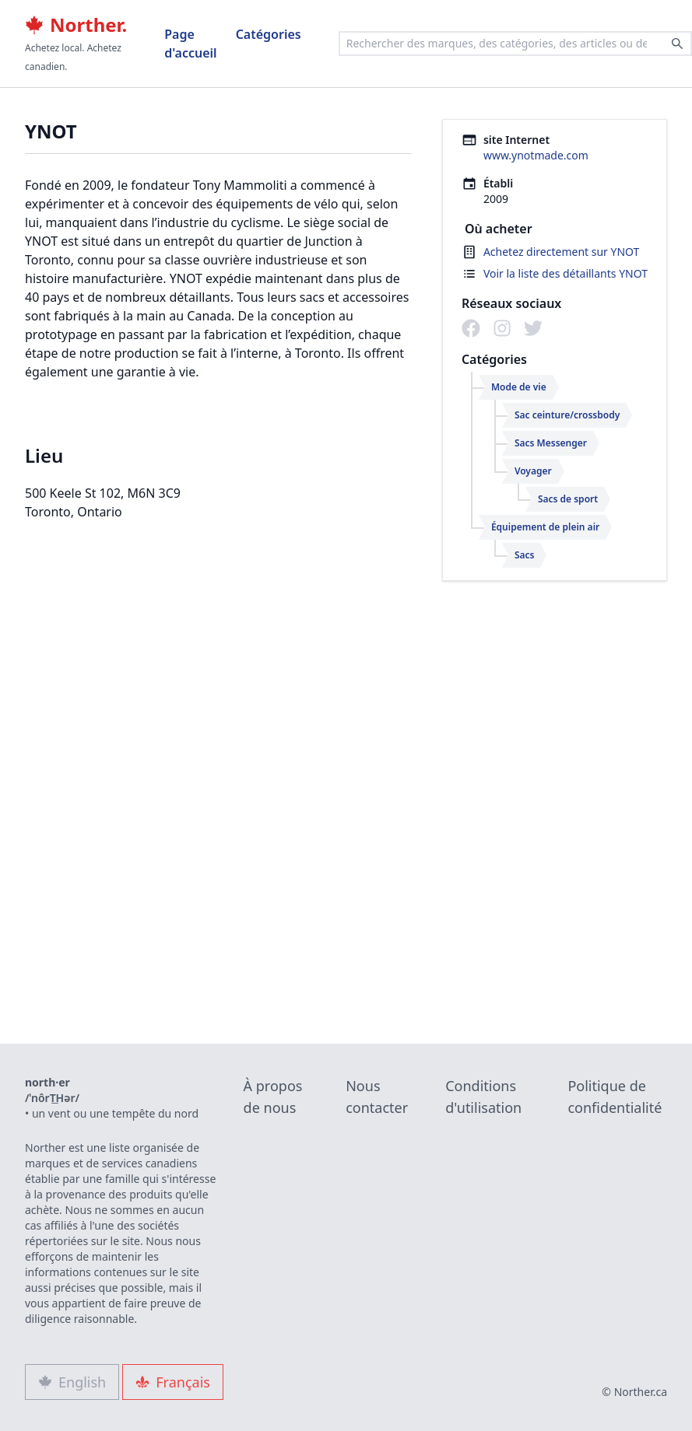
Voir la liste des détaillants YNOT (565, 273)
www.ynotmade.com (535, 155)
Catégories (268, 34)
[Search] (677, 43)
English (72, 1382)
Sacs (525, 555)
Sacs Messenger (551, 443)
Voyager (533, 471)
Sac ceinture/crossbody (567, 415)
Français (172, 1382)
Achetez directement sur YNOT (561, 251)
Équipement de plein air (545, 527)
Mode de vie (518, 387)
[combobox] (515, 43)
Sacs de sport (568, 499)
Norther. (76, 24)
